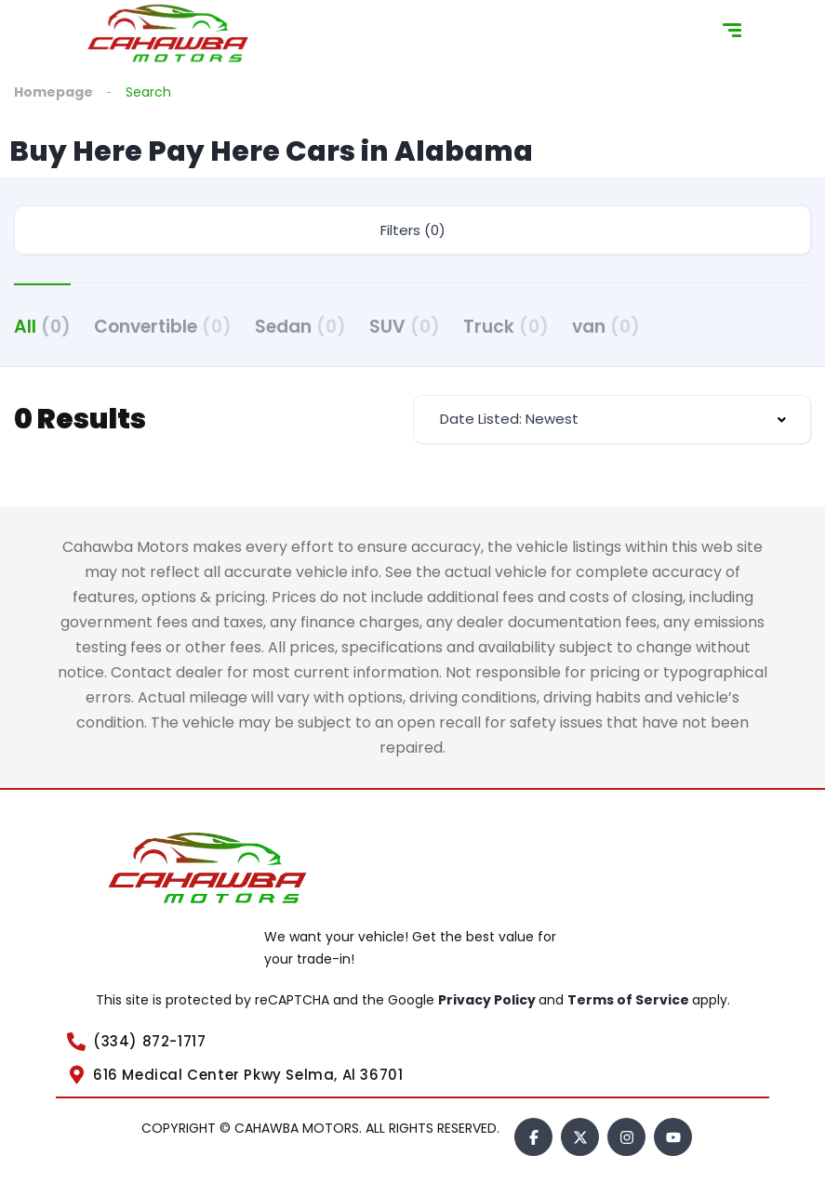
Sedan (300, 326)
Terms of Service (629, 1000)
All (42, 326)
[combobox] (612, 419)
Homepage (53, 92)
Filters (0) (413, 230)
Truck (506, 326)
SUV (404, 326)
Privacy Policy (488, 1000)
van (606, 326)
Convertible (163, 326)
